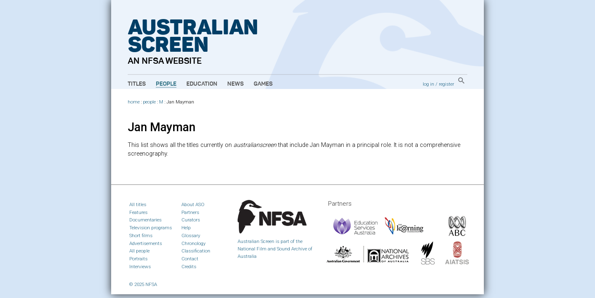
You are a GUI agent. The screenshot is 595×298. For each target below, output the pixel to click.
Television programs (150, 228)
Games (263, 84)
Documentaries (145, 220)
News (235, 84)
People (166, 84)
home (134, 102)
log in (428, 84)
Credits (188, 266)
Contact (189, 259)
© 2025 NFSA (143, 284)
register (446, 84)
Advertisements (145, 243)
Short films (140, 235)
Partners (190, 212)
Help (186, 228)
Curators (190, 220)
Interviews (140, 266)
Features (138, 212)
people (149, 102)
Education (201, 84)
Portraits (138, 259)
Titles (137, 84)
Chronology (193, 243)
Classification (195, 251)
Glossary (190, 235)
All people (139, 251)
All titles (137, 204)
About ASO (193, 204)
